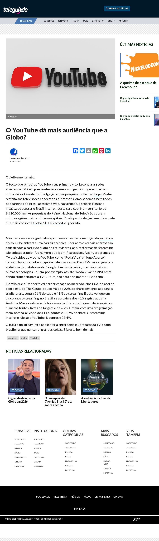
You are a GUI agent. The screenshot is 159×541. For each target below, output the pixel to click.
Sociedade (49, 21)
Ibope (97, 194)
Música (75, 21)
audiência (106, 238)
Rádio (85, 21)
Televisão (63, 21)
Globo (37, 223)
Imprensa (123, 21)
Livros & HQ (98, 21)
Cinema (111, 21)
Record (57, 223)
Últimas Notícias (117, 8)
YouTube (34, 338)
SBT (46, 223)
